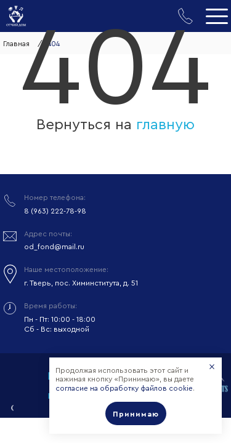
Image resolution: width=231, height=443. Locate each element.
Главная (16, 43)
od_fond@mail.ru (54, 246)
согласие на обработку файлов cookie (124, 388)
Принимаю (136, 414)
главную (165, 125)
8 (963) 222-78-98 (55, 211)
